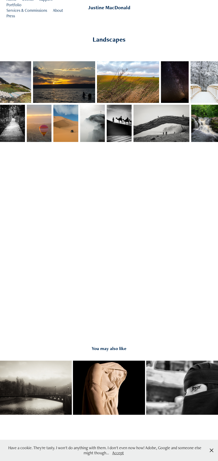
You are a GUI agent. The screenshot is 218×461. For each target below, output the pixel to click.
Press (10, 15)
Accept (118, 452)
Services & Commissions (26, 10)
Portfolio (13, 4)
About (58, 10)
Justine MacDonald (109, 7)
